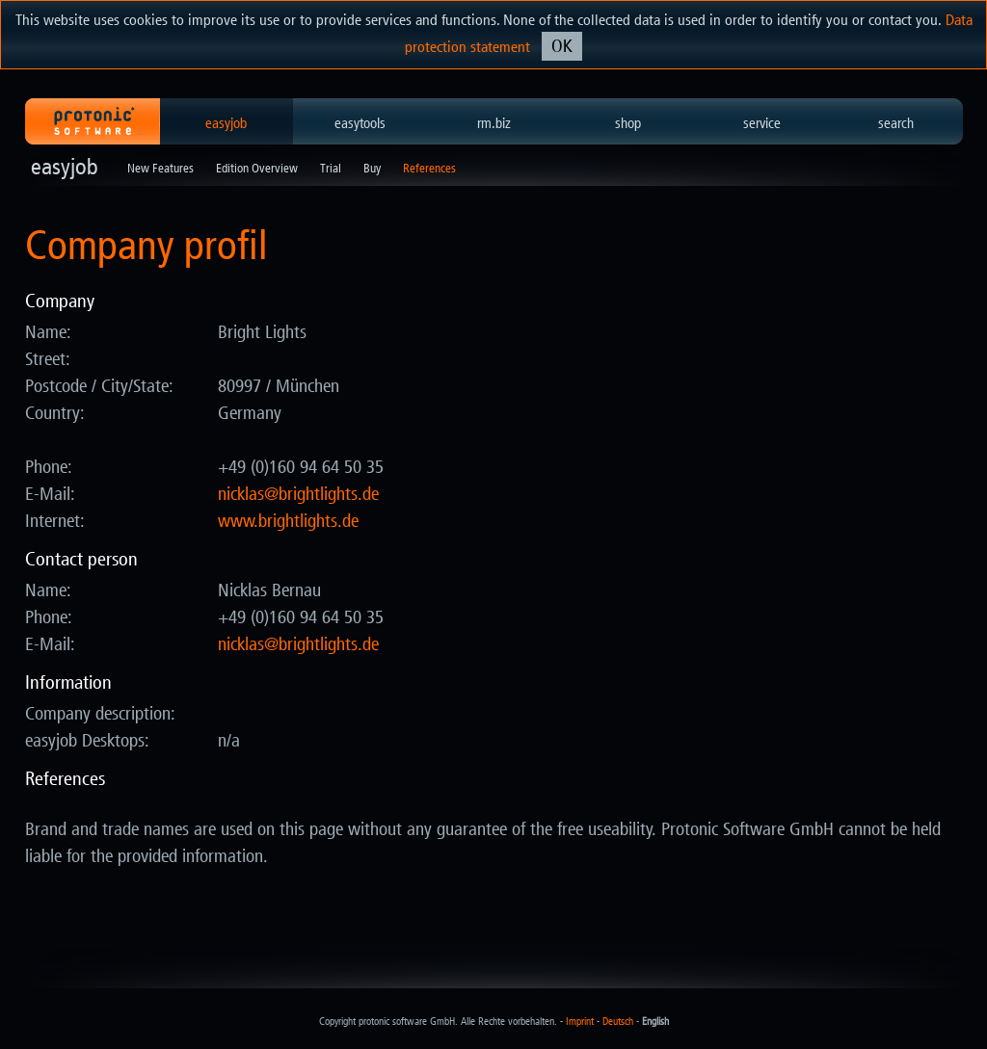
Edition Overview (257, 168)
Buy (372, 168)
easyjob (226, 123)
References (429, 168)
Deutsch (617, 1021)
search (896, 123)
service (762, 123)
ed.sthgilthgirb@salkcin (298, 494)
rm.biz (494, 123)
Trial (330, 168)
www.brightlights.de (288, 521)
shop (628, 123)
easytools (360, 123)
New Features (160, 168)
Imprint (580, 1021)
